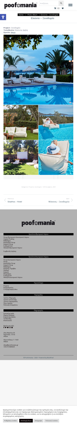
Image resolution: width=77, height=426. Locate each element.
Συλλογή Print (8, 246)
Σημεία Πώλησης (9, 315)
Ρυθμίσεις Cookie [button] (10, 421)
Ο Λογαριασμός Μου (11, 289)
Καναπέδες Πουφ (9, 243)
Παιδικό (6, 270)
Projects (31, 187)
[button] (3, 17)
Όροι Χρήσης (8, 303)
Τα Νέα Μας (7, 319)
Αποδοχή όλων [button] (26, 421)
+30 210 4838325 (9, 347)
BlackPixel (50, 358)
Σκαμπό (6, 272)
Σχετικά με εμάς (9, 313)
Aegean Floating (9, 239)
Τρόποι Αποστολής (10, 300)
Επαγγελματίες (8, 288)
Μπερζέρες (7, 274)
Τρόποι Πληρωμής (10, 298)
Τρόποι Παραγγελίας (11, 301)
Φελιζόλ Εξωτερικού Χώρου (13, 248)
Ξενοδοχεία (38, 187)
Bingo (13, 32)
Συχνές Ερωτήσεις (10, 317)
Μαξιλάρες (7, 241)
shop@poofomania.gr (11, 345)
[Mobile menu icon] (70, 5)
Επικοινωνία (8, 320)
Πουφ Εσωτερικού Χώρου (12, 260)
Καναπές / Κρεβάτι (10, 269)
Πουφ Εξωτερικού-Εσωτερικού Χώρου (16, 237)
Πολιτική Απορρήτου (11, 305)
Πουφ (5, 262)
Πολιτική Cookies (52, 421)
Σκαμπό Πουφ (8, 244)
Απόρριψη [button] (38, 421)
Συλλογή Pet (8, 276)
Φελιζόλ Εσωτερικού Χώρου (13, 277)
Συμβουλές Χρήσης (10, 251)
